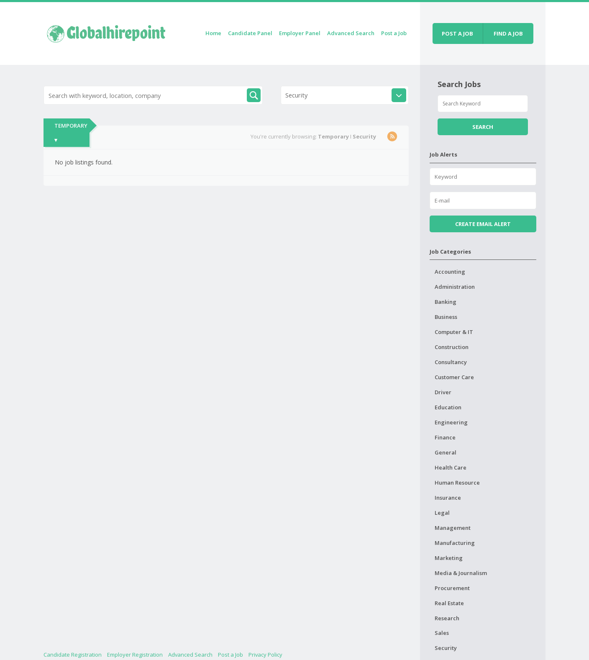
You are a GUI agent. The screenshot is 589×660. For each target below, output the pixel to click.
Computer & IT (454, 332)
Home (213, 33)
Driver (443, 392)
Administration (455, 286)
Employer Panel (299, 33)
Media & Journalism (461, 573)
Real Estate (449, 603)
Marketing (449, 558)
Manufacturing (455, 543)
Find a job (508, 33)
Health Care (450, 467)
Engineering (451, 422)
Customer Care (454, 377)
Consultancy (451, 362)
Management (453, 528)
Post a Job (394, 33)
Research (447, 618)
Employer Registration (135, 654)
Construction (452, 347)
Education (448, 407)
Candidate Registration (73, 654)
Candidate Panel (250, 33)
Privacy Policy (265, 654)
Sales (442, 633)
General (445, 452)
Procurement (452, 588)
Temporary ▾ (70, 133)
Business (446, 317)
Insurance (448, 497)
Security (446, 648)
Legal (442, 512)
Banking (445, 302)
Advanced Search (350, 33)
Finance (445, 437)
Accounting (450, 271)
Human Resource (457, 482)
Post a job (457, 33)
